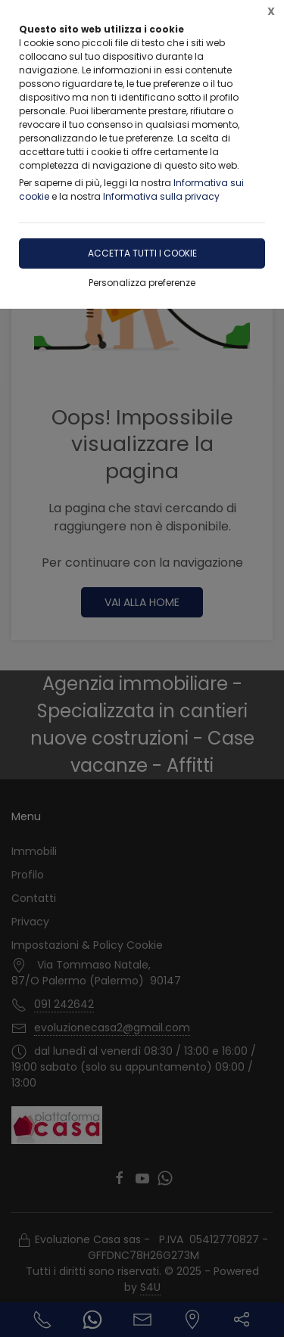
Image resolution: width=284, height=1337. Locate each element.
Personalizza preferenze (142, 282)
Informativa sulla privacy (161, 196)
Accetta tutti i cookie (142, 253)
